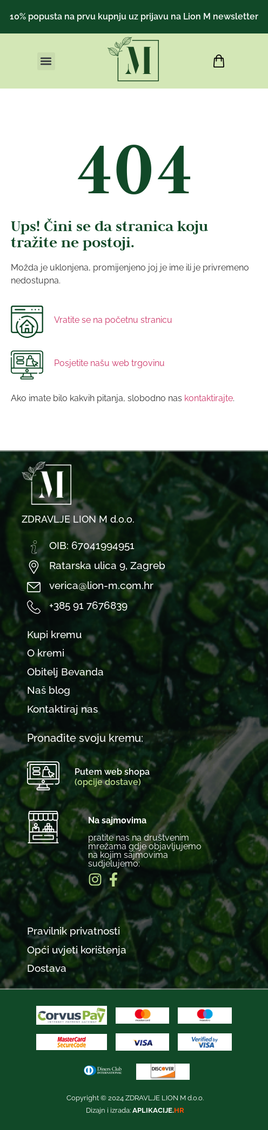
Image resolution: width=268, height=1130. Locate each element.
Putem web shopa (112, 777)
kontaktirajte (208, 398)
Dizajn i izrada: (135, 1110)
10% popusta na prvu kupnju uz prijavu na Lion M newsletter (134, 16)
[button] (46, 61)
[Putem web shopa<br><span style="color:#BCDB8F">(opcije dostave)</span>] (43, 776)
